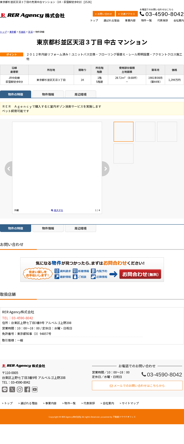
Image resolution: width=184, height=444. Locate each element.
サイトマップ (130, 403)
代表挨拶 (162, 20)
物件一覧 (146, 20)
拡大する (57, 210)
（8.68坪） (132, 78)
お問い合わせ (104, 14)
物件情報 (48, 94)
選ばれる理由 (111, 20)
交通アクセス (127, 14)
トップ (94, 20)
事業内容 (130, 20)
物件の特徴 (15, 94)
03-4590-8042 (162, 14)
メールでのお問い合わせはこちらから (137, 385)
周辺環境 (81, 94)
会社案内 (178, 20)
